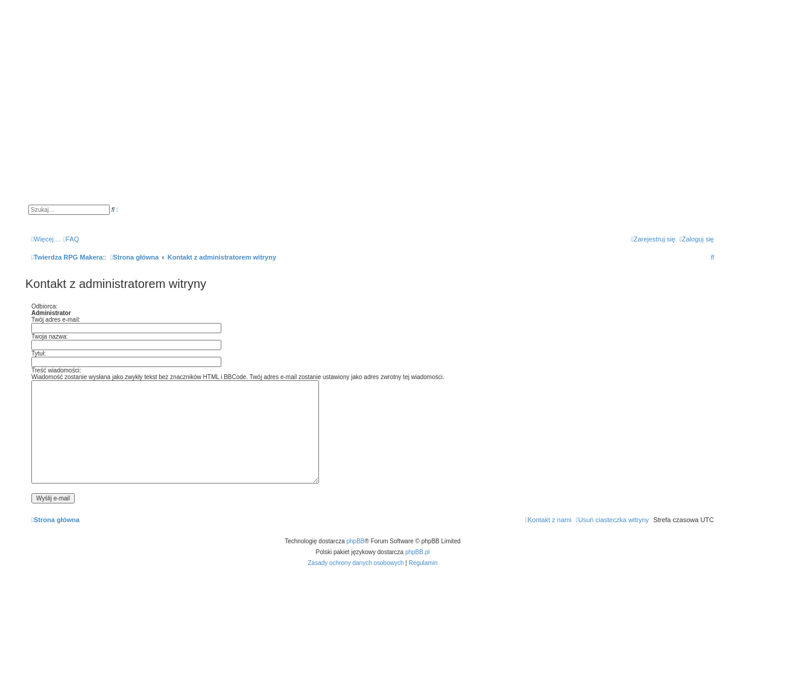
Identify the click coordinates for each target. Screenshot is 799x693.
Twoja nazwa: (49, 336)
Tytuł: (38, 353)
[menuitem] (71, 239)
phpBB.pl (417, 552)
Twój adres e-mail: (55, 319)
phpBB (356, 541)
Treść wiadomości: (56, 370)
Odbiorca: (44, 306)
